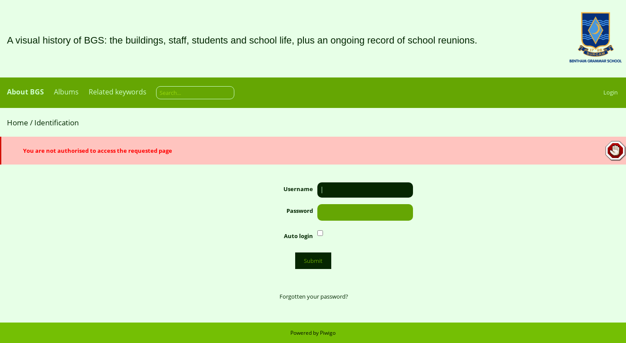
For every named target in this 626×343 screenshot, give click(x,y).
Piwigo (328, 332)
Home (17, 123)
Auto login (298, 236)
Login (610, 92)
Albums (66, 92)
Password (299, 211)
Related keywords (118, 92)
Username (298, 189)
